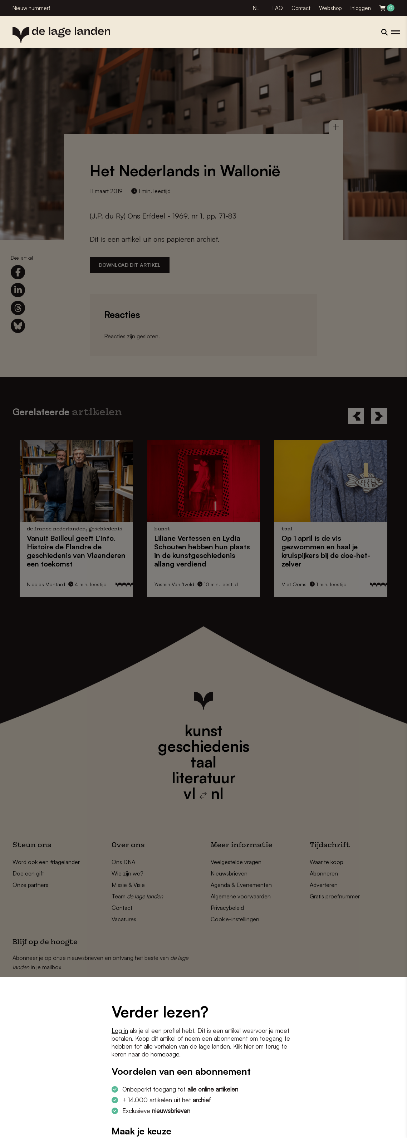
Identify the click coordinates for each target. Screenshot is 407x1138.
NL (256, 8)
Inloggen (360, 8)
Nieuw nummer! (31, 8)
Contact (300, 8)
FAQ (278, 8)
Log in (120, 1030)
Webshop (330, 8)
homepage (165, 1054)
